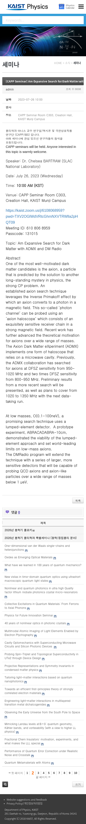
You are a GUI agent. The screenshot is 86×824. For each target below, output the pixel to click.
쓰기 (78, 784)
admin (10, 89)
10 (75, 773)
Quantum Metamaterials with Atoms (27, 762)
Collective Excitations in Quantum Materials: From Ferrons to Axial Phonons (42, 606)
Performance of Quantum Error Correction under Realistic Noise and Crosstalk (41, 753)
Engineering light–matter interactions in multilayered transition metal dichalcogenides (37, 702)
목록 (78, 500)
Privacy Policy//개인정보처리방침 (24, 803)
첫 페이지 (16, 773)
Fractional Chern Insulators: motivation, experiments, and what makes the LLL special (41, 741)
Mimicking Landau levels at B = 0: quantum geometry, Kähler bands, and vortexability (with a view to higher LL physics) (40, 728)
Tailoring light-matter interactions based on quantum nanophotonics (38, 679)
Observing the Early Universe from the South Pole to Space (42, 712)
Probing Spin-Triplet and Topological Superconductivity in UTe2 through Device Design (41, 656)
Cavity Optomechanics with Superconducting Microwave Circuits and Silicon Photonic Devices (40, 644)
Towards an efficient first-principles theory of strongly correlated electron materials (39, 691)
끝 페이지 (43, 777)
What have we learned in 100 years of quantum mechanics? (43, 565)
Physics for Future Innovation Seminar (29, 615)
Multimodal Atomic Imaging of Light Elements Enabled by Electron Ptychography (41, 633)
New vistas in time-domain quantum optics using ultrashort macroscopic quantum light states (42, 578)
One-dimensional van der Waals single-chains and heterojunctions (37, 547)
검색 (5, 784)
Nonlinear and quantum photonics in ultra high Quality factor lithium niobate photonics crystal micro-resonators (41, 590)
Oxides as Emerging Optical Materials (29, 557)
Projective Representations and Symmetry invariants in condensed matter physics (39, 668)
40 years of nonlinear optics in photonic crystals (35, 623)
